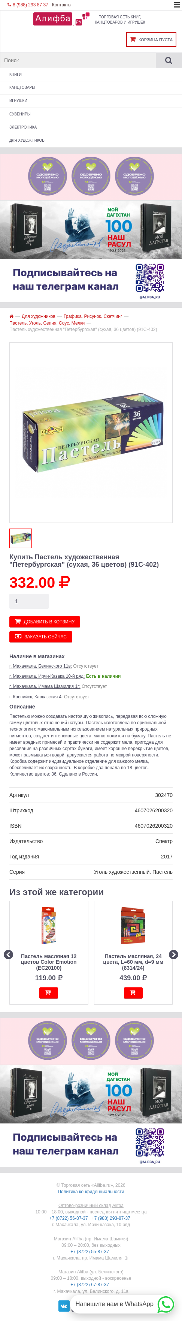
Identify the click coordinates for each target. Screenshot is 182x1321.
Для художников (27, 140)
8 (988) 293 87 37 (27, 4)
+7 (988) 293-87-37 (111, 1218)
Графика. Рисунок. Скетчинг (93, 316)
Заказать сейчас (41, 636)
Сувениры (20, 114)
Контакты (62, 4)
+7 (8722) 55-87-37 (90, 1251)
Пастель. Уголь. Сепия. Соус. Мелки (47, 323)
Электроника (23, 127)
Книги (15, 74)
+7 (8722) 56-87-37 (69, 1218)
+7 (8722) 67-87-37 (90, 1284)
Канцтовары (22, 87)
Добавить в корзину (45, 621)
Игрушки (18, 101)
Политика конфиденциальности (91, 1191)
